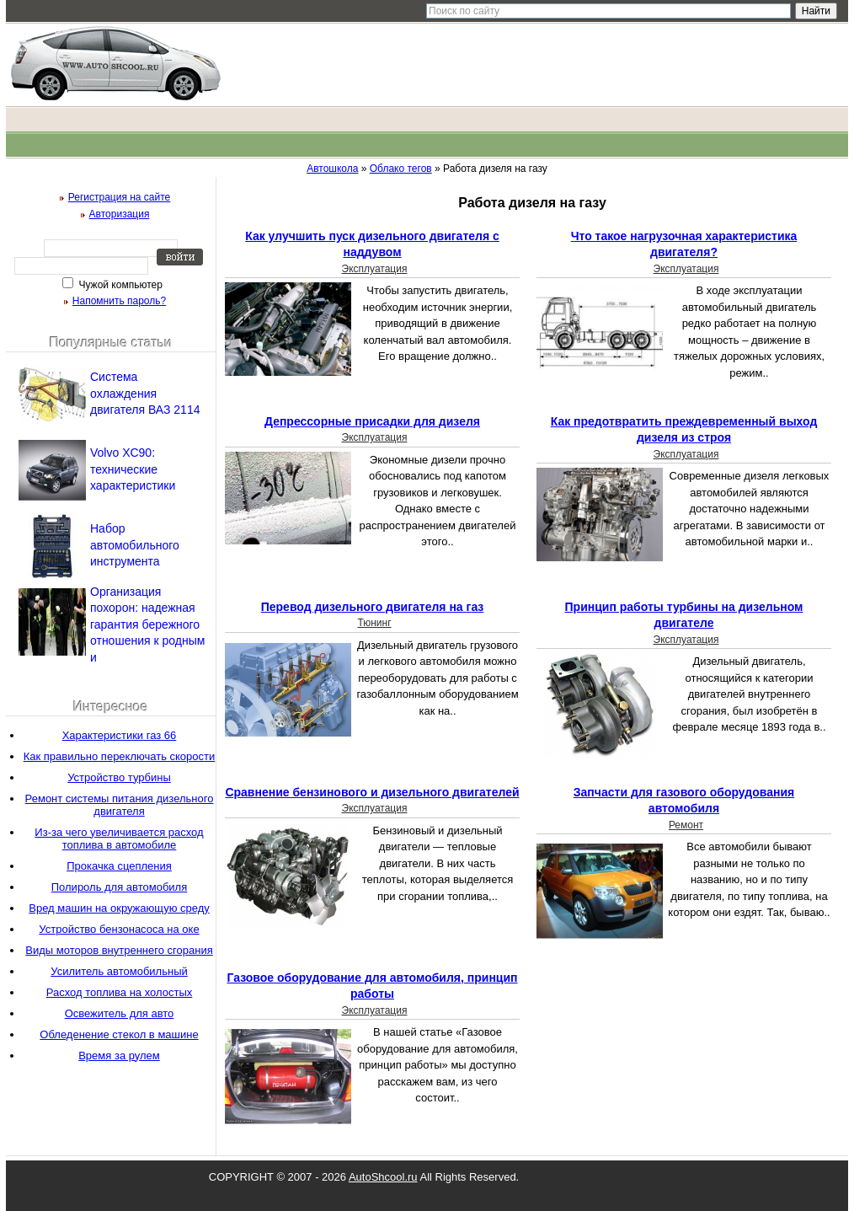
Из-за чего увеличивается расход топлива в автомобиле (119, 838)
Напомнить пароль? (119, 301)
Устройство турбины (119, 777)
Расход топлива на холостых (119, 992)
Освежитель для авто (119, 1013)
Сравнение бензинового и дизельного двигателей (372, 792)
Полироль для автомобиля (119, 887)
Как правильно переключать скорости (120, 756)
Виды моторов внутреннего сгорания (118, 950)
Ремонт (686, 825)
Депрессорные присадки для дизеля (372, 421)
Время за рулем (119, 1055)
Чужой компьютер (119, 285)
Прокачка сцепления (119, 866)
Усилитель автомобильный (119, 971)
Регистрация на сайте (119, 197)
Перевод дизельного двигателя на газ (372, 607)
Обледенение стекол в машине (119, 1034)
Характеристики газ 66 (119, 735)
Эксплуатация (375, 269)
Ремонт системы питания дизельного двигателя (119, 804)
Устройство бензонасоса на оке (119, 929)
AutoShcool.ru (383, 1177)
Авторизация (119, 214)
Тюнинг (374, 623)
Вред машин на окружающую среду (119, 908)
